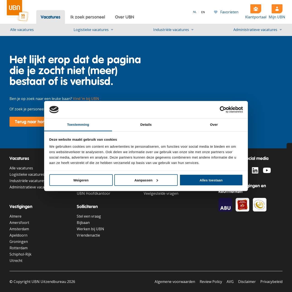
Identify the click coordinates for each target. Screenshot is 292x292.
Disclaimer (247, 281)
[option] (203, 12)
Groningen (19, 241)
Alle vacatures (22, 29)
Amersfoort (19, 222)
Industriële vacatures (171, 29)
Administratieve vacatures (255, 29)
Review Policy (211, 281)
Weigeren (81, 180)
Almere (16, 216)
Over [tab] (214, 124)
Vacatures (50, 17)
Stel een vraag (89, 216)
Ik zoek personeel (87, 17)
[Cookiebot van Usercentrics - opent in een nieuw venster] (223, 109)
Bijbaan (83, 222)
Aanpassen (146, 180)
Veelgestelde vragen (161, 193)
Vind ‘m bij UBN (86, 98)
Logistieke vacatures (91, 29)
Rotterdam (19, 247)
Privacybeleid (271, 281)
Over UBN (124, 17)
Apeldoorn (18, 235)
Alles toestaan (211, 180)
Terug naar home (32, 121)
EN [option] (203, 12)
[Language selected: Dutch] (199, 12)
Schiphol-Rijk (20, 254)
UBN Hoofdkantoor (93, 193)
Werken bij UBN (90, 228)
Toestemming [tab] (78, 124)
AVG (230, 281)
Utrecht (16, 260)
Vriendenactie (88, 235)
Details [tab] (146, 124)
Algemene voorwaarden (175, 281)
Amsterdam (19, 228)
